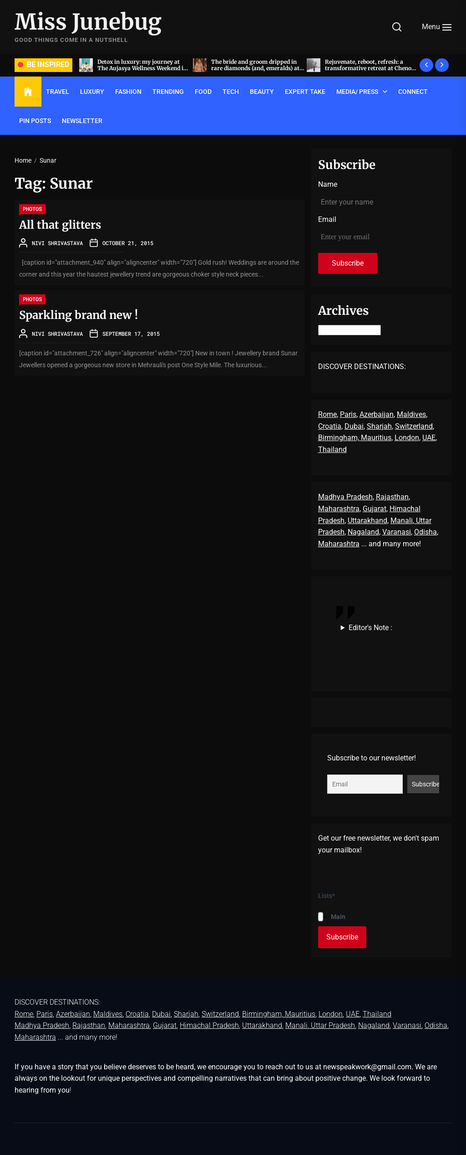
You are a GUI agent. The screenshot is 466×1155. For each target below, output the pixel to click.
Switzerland (414, 426)
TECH (231, 91)
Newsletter (82, 120)
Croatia (329, 426)
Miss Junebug (88, 22)
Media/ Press (357, 91)
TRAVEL (57, 91)
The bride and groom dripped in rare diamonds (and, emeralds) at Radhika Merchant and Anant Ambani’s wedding (358, 71)
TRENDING (168, 91)
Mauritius (376, 437)
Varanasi (396, 532)
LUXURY (92, 91)
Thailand (332, 449)
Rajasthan (392, 497)
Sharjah (379, 426)
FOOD (203, 91)
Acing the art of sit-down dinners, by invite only (132, 65)
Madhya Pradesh (345, 497)
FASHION (128, 91)
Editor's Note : (370, 627)
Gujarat (374, 508)
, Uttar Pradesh (331, 1025)
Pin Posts (35, 120)
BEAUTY (262, 91)
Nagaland (363, 532)
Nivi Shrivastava (57, 242)
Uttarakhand (367, 520)
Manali (401, 520)
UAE (429, 437)
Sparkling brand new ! (78, 315)
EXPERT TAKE (305, 91)
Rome (327, 414)
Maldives (411, 414)
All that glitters (60, 225)
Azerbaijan (377, 414)
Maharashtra (339, 508)
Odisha (425, 532)
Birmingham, (339, 437)
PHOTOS (32, 208)
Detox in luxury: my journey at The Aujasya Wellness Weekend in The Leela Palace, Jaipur (245, 68)
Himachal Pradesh (209, 1025)
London (407, 437)
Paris (348, 414)
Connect (413, 91)
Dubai (354, 426)
